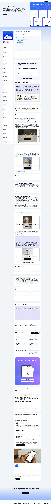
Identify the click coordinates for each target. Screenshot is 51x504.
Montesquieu (4, 109)
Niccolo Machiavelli (5, 116)
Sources (16, 33)
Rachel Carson (4, 129)
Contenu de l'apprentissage (17, 1)
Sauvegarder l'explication (8, 38)
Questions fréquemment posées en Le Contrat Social (23, 49)
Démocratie (4, 64)
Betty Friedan (4, 55)
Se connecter (41, 1)
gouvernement (33, 86)
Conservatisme (4, 59)
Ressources (31, 1)
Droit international (5, 63)
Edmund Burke (4, 67)
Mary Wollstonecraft (5, 105)
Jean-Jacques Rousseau (18, 212)
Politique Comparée (5, 124)
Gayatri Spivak (4, 79)
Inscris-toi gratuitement (41, 8)
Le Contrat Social (5, 100)
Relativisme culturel (5, 132)
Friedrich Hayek (4, 72)
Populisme (4, 128)
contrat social (21, 11)
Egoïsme (4, 68)
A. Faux (18, 71)
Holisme (4, 84)
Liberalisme (4, 101)
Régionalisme (4, 133)
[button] (3, 24)
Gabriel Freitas (27, 33)
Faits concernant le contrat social (21, 43)
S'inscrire (46, 1)
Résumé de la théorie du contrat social (21, 39)
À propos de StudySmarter (20, 50)
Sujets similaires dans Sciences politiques (22, 45)
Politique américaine (5, 125)
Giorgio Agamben (5, 80)
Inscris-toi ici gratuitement (27, 167)
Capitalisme (4, 56)
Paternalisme (4, 120)
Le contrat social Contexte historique (21, 40)
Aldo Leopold (4, 47)
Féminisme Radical (5, 76)
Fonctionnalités (25, 1)
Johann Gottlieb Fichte (5, 92)
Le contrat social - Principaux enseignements (22, 44)
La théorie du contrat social (20, 41)
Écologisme (4, 141)
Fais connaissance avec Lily (20, 430)
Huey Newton (4, 85)
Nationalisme (4, 113)
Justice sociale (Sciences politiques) (6, 97)
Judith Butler (4, 96)
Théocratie (4, 138)
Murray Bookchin (5, 112)
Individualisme (4, 88)
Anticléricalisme (5, 51)
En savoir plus (18, 478)
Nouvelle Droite (4, 117)
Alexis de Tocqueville (5, 48)
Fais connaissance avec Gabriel (21, 445)
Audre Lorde (4, 52)
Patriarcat (4, 121)
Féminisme (4, 75)
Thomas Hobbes (5, 137)
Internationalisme (5, 89)
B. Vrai (18, 73)
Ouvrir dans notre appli (27, 78)
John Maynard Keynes (5, 93)
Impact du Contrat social (20, 42)
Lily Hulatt (29, 31)
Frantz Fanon (4, 71)
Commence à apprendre (35, 332)
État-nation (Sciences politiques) (6, 142)
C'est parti (4, 14)
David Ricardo (4, 60)
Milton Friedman (5, 108)
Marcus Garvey (4, 104)
